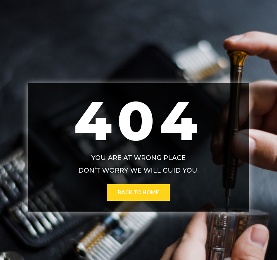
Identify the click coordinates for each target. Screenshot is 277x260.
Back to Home (138, 192)
